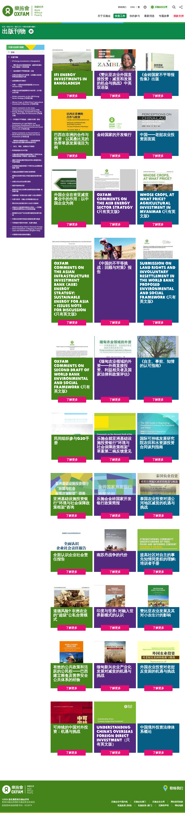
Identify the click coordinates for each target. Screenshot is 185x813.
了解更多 (72, 96)
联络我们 (122, 7)
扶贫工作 (10, 27)
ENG (132, 7)
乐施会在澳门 (140, 802)
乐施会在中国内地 (119, 802)
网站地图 (179, 805)
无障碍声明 (163, 805)
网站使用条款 (177, 802)
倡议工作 (18, 27)
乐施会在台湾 (158, 802)
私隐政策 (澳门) (145, 805)
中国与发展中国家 (28, 27)
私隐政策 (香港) (125, 805)
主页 (3, 27)
